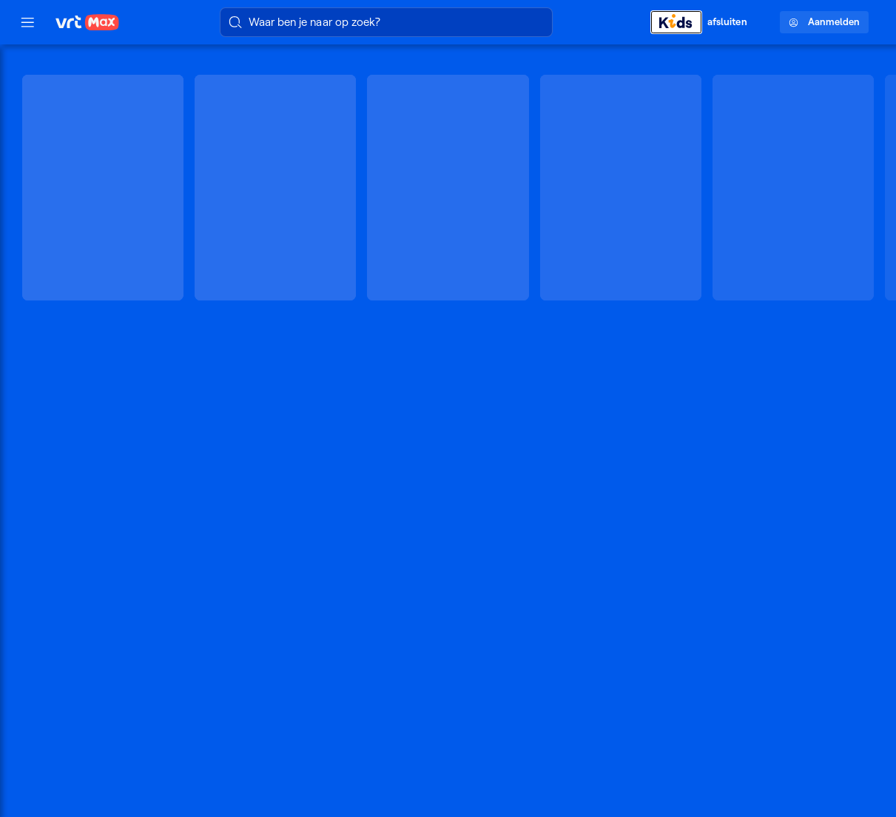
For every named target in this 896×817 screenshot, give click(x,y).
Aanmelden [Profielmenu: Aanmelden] (824, 21)
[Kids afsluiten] (706, 21)
